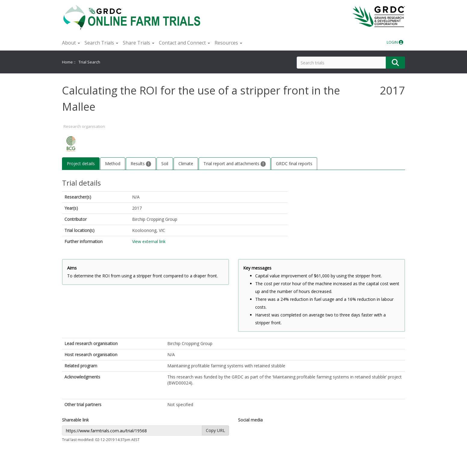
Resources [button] (228, 42)
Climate (185, 163)
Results (141, 164)
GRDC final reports (294, 163)
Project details (81, 163)
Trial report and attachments (234, 164)
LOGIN (395, 42)
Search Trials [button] (101, 42)
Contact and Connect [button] (184, 42)
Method (112, 163)
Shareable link (75, 420)
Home (67, 62)
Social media (250, 420)
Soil (164, 163)
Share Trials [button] (138, 42)
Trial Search (89, 62)
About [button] (71, 42)
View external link (148, 241)
